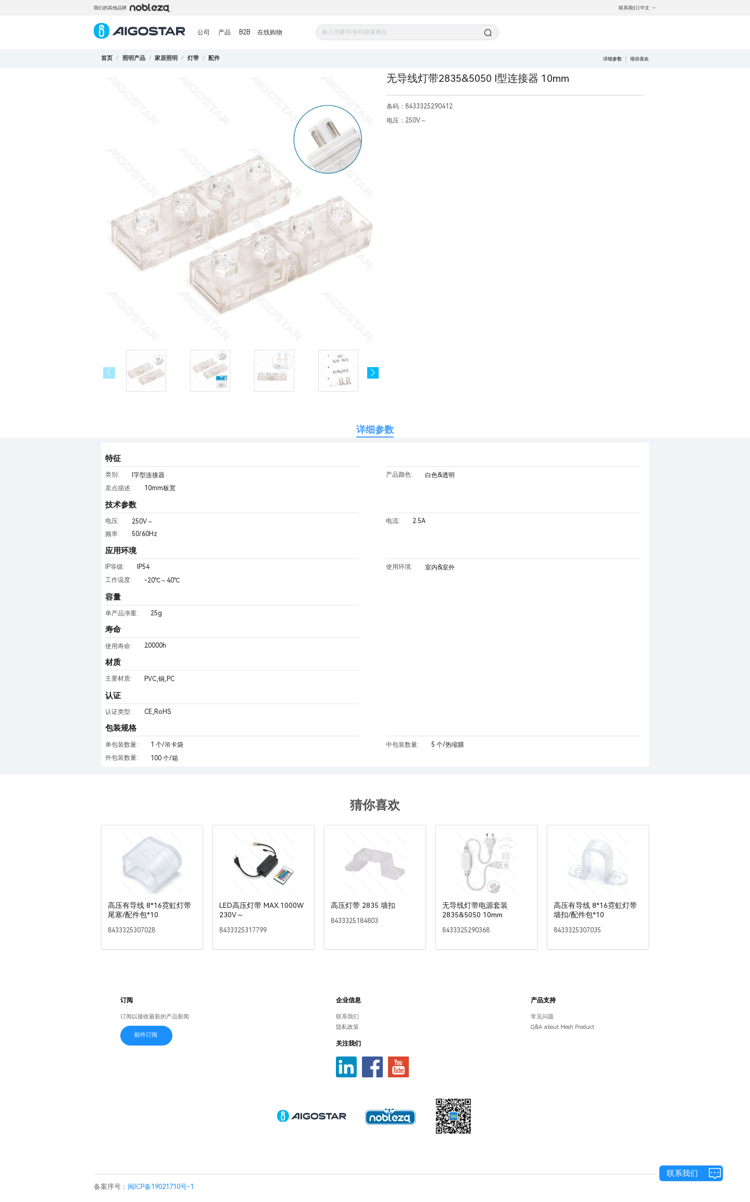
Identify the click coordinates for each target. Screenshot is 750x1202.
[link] (133, 58)
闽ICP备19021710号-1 (161, 1187)
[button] (373, 373)
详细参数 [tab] (375, 429)
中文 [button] (648, 7)
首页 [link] (107, 58)
